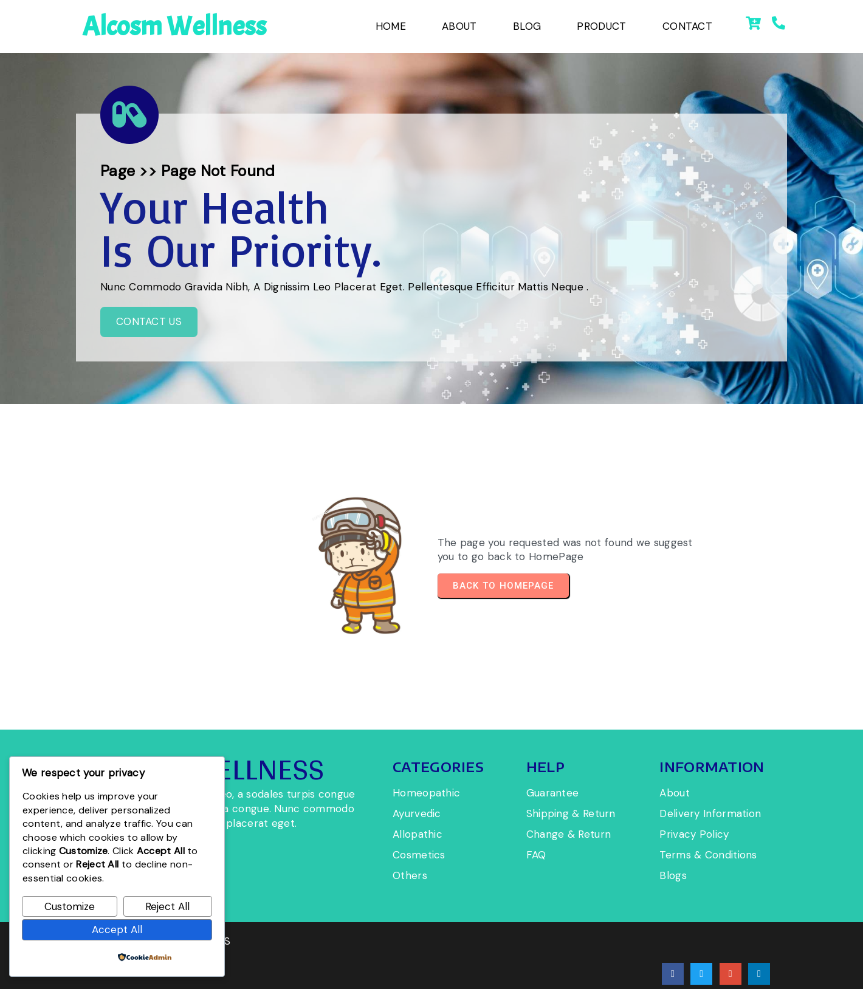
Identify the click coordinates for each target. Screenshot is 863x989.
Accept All (117, 929)
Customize (69, 906)
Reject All (167, 906)
